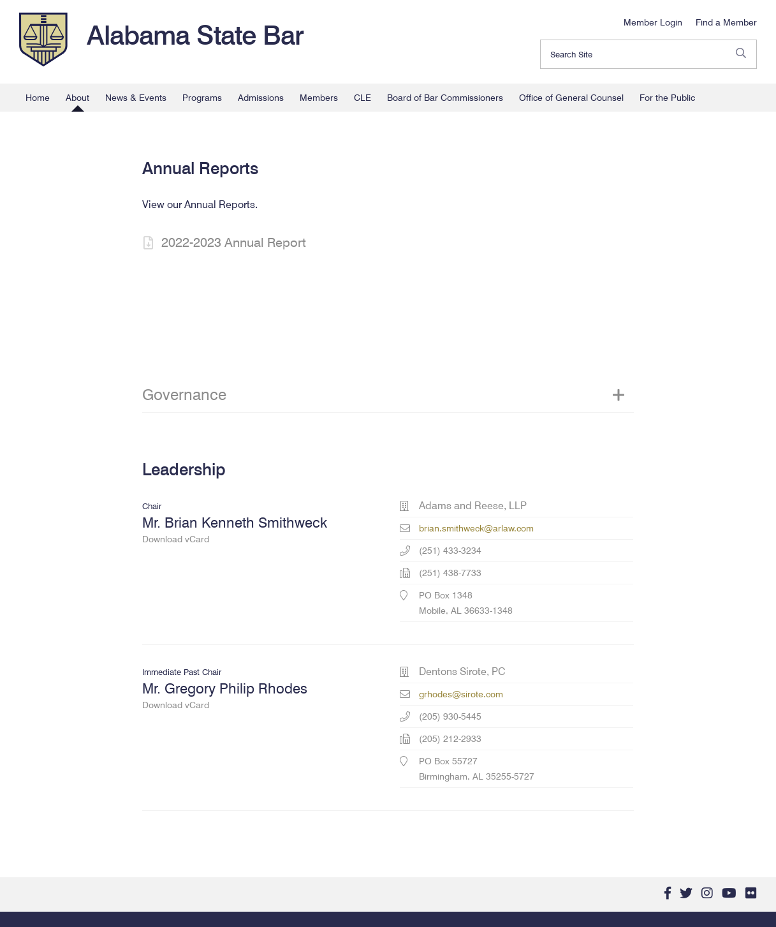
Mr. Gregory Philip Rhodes (259, 695)
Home (38, 98)
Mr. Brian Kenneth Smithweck (259, 529)
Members (319, 98)
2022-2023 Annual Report (224, 242)
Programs (202, 98)
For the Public (667, 98)
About (77, 98)
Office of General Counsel (571, 98)
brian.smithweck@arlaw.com (476, 528)
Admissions (261, 98)
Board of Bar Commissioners (445, 98)
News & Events (135, 98)
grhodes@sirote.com (461, 694)
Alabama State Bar (195, 35)
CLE (362, 98)
